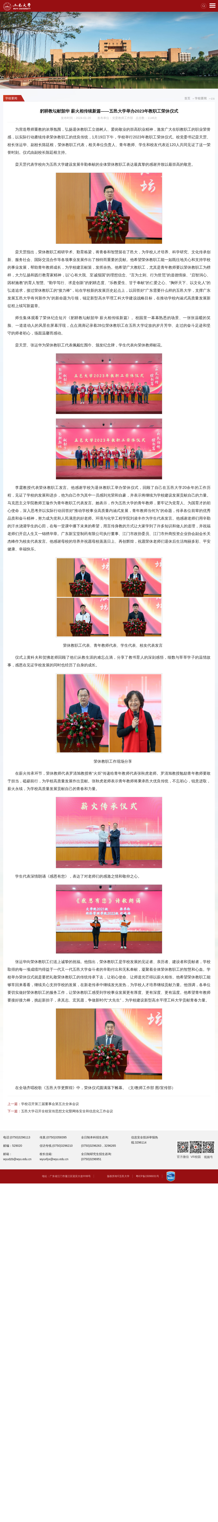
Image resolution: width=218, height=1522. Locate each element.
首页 (187, 98)
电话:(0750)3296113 (16, 1137)
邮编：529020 (12, 1145)
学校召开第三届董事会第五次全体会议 (50, 1104)
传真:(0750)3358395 (53, 1137)
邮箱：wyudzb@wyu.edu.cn (17, 1156)
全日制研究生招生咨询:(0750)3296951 (96, 1156)
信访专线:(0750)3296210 (56, 1145)
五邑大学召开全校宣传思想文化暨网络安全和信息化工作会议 (67, 1111)
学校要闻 (201, 98)
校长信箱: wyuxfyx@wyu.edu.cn (54, 1156)
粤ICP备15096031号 (147, 1176)
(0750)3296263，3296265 (98, 1145)
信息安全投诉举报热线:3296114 (144, 1140)
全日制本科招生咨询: (95, 1137)
